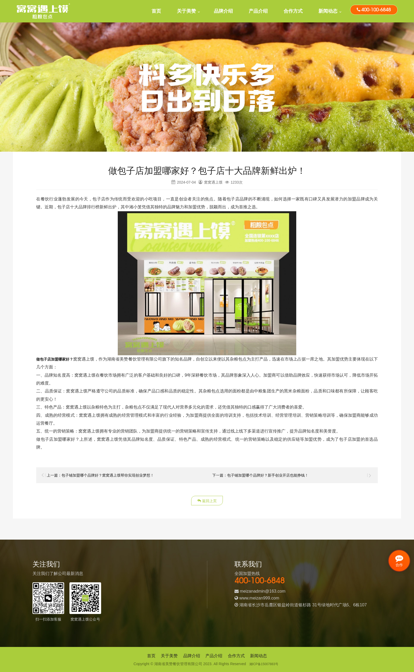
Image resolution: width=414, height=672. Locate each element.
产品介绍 (258, 11)
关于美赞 (186, 11)
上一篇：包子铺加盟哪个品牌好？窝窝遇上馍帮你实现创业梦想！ (108, 475)
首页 (156, 11)
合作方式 (293, 11)
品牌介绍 (223, 11)
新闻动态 (327, 11)
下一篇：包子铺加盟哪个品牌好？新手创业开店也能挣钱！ (267, 475)
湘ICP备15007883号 (264, 664)
